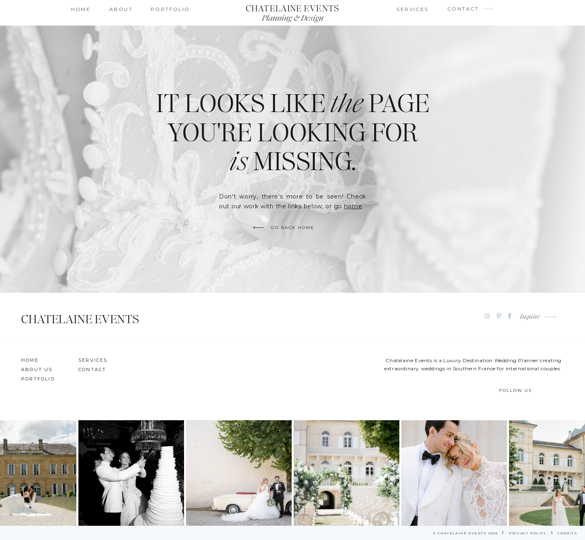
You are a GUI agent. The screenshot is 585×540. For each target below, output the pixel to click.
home (353, 206)
